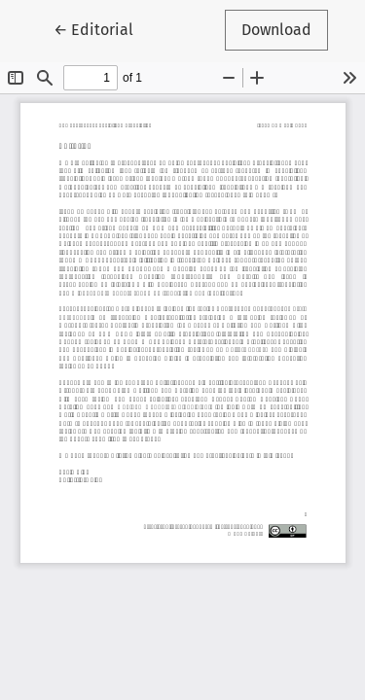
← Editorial (102, 28)
